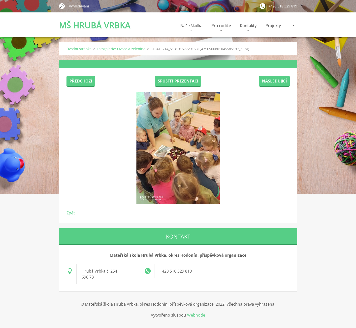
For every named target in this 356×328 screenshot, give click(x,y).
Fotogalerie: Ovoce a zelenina (121, 48)
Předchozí (80, 81)
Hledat (62, 5)
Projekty (273, 25)
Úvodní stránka (79, 48)
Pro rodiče (221, 27)
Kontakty (248, 27)
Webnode (196, 315)
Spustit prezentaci (178, 81)
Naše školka (191, 27)
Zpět (70, 213)
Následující (274, 81)
